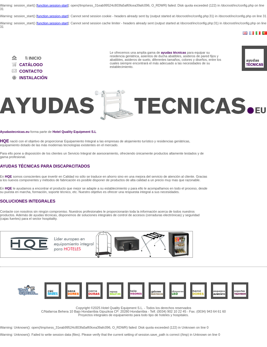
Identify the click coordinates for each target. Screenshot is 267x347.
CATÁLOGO (31, 64)
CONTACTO (30, 71)
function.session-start (52, 5)
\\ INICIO (33, 58)
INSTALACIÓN (33, 77)
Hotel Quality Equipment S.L (74, 131)
